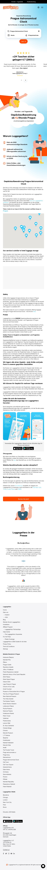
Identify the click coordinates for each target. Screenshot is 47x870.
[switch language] (38, 7)
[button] (43, 866)
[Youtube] (11, 853)
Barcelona (6, 795)
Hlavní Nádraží (7, 786)
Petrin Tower (6, 716)
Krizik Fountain (7, 689)
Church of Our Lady (8, 686)
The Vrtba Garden (8, 699)
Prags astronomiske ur (9, 752)
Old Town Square (8, 764)
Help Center (6, 632)
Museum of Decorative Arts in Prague (14, 691)
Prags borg (6, 755)
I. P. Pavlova (6, 735)
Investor (7, 615)
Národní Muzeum (8, 733)
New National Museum (9, 696)
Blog (4, 619)
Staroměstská (7, 774)
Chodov (5, 730)
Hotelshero (6, 624)
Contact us (6, 849)
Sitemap (5, 649)
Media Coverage (9, 639)
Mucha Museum (7, 708)
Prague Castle (7, 664)
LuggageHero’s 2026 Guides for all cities (15, 641)
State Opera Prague (9, 679)
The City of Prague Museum (11, 694)
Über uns (5, 612)
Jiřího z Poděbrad (8, 669)
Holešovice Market (8, 713)
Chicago (5, 797)
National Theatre (8, 711)
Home (5, 610)
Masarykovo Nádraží (9, 784)
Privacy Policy (7, 644)
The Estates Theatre (9, 701)
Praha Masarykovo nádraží (10, 672)
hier (15, 460)
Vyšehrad (5, 718)
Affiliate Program (8, 627)
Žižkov (5, 662)
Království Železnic (8, 657)
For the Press (7, 637)
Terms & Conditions (8, 646)
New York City (7, 802)
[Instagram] (9, 853)
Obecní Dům (6, 682)
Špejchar (5, 738)
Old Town (6, 762)
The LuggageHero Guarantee (13, 634)
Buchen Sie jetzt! (23, 499)
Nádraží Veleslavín (8, 742)
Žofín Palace (6, 677)
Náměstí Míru (7, 660)
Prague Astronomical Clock (11, 760)
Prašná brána (7, 721)
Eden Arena (6, 769)
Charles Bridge (7, 728)
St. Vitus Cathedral (8, 725)
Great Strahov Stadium (9, 703)
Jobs (6, 617)
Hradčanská (6, 740)
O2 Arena (5, 772)
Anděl (4, 747)
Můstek (5, 779)
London (5, 800)
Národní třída (7, 745)
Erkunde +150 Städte (9, 812)
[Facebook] (3, 853)
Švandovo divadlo (8, 667)
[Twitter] (6, 853)
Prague (5, 211)
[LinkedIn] (14, 853)
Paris (4, 805)
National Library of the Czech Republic (14, 674)
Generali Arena (7, 767)
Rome (4, 807)
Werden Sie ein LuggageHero (11, 622)
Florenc (5, 777)
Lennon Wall (6, 723)
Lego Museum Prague (9, 684)
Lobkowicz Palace (8, 706)
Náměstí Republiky (8, 781)
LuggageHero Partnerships (13, 629)
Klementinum (7, 757)
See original (24, 68)
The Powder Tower (8, 750)
